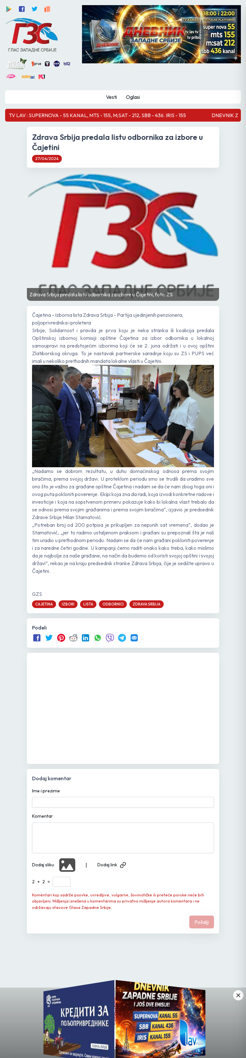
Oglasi (133, 97)
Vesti (111, 97)
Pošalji (201, 922)
